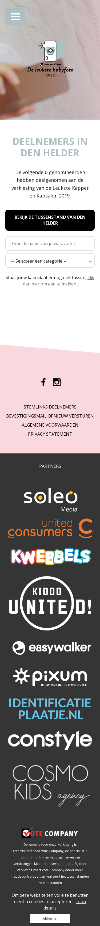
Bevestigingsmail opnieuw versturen (50, 416)
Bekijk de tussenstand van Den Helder (50, 220)
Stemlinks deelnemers (50, 407)
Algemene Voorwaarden (50, 425)
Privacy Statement (50, 434)
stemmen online (32, 857)
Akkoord (50, 918)
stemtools (64, 863)
